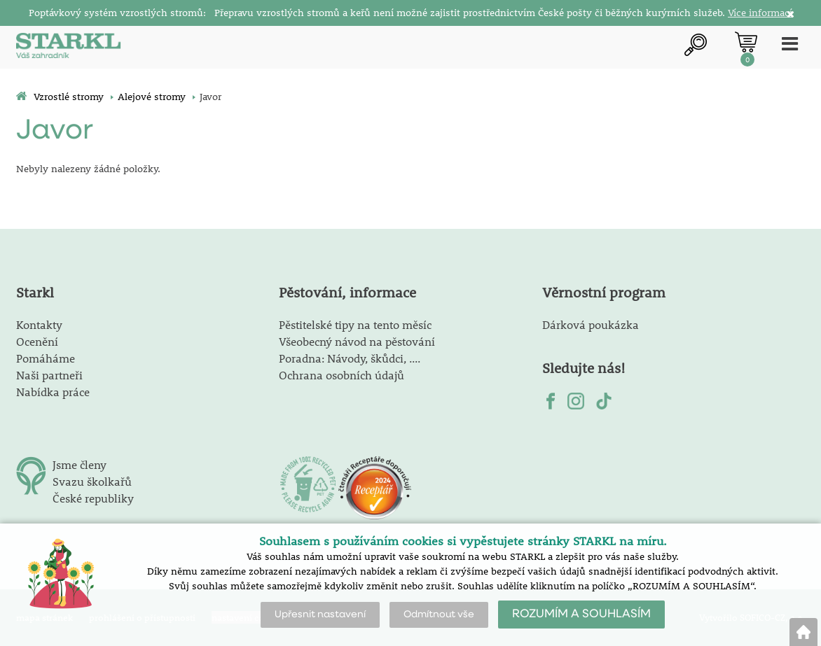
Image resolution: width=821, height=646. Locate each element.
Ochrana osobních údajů (341, 374)
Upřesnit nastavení (320, 614)
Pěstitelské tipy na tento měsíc (355, 324)
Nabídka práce (53, 391)
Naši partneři (49, 374)
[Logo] (68, 47)
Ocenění (37, 341)
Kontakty (39, 324)
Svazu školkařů (92, 481)
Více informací (760, 12)
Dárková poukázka (590, 324)
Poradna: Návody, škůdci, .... (349, 358)
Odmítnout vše (438, 614)
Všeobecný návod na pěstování (357, 341)
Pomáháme (45, 358)
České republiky (93, 498)
